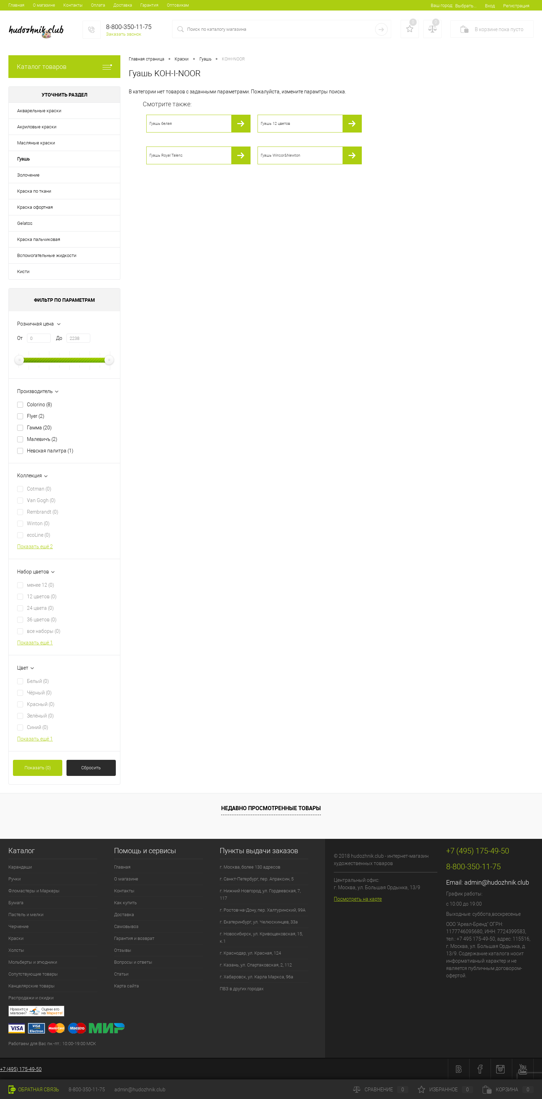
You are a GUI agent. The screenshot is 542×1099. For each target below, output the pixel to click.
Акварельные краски (39, 110)
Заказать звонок (123, 34)
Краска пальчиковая (38, 239)
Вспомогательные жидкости (46, 255)
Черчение (18, 926)
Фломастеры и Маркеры (33, 890)
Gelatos (25, 223)
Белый (38, 681)
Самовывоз (126, 926)
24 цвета (40, 608)
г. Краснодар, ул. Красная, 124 (250, 953)
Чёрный (39, 692)
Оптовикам (178, 5)
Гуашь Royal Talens (166, 155)
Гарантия (149, 5)
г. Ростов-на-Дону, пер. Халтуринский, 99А (262, 910)
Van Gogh (41, 500)
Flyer (35, 416)
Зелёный (40, 716)
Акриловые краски (36, 126)
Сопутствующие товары (33, 974)
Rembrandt (42, 512)
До (59, 338)
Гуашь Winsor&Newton (280, 155)
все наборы (44, 631)
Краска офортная (35, 207)
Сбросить (91, 767)
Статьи (121, 974)
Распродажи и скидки (31, 997)
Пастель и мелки (25, 914)
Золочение (28, 175)
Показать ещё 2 (35, 546)
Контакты (73, 5)
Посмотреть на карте (358, 899)
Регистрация (516, 5)
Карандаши (20, 867)
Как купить (125, 902)
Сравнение (380, 1089)
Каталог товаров (64, 66)
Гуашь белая (160, 123)
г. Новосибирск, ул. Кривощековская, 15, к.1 (261, 937)
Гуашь (23, 159)
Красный (41, 704)
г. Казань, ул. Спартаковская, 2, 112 (256, 965)
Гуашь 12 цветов (275, 123)
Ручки (14, 879)
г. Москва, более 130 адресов (250, 867)
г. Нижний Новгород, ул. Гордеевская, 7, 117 (260, 894)
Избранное (445, 1089)
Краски (15, 938)
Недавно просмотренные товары (271, 808)
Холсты (16, 950)
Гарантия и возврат (134, 938)
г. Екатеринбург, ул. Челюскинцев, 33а (259, 922)
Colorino (39, 404)
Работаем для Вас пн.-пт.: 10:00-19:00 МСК (52, 1043)
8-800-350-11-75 (87, 1089)
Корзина (508, 1089)
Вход (490, 5)
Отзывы (122, 950)
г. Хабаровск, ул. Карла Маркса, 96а (256, 976)
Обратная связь (33, 1089)
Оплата (98, 5)
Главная (16, 5)
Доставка (122, 5)
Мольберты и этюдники (32, 962)
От (20, 338)
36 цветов (42, 619)
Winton (38, 523)
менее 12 (40, 585)
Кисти (23, 271)
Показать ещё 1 (35, 642)
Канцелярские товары (31, 986)
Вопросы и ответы (133, 962)
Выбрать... (466, 5)
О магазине (44, 5)
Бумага (15, 902)
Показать (37, 767)
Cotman (39, 489)
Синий (37, 727)
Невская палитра (50, 451)
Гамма (39, 427)
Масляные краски (36, 142)
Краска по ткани (34, 191)
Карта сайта (126, 986)
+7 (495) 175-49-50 (21, 1069)
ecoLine (38, 535)
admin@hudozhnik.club (496, 882)
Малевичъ (42, 439)
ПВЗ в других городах (241, 988)
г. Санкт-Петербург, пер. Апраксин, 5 (257, 879)
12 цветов (42, 596)
